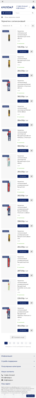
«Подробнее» (24, 393)
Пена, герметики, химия (12, 17)
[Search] (24, 13)
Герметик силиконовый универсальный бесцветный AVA (23, 259)
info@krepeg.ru (8, 380)
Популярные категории (18, 366)
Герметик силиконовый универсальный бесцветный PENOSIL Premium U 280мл (24, 312)
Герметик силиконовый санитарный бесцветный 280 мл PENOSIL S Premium (24, 133)
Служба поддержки (18, 361)
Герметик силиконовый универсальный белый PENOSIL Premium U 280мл (23, 209)
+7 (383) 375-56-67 (9, 375)
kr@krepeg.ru (7, 377)
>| (30, 343)
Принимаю (30, 395)
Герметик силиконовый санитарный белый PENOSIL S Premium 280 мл (24, 84)
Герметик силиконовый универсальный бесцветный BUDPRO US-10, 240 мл (23, 285)
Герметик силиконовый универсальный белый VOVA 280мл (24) (23, 234)
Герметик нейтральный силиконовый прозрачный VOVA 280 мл (23, 34)
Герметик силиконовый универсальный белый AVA (22, 184)
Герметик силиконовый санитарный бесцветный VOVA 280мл (23, 159)
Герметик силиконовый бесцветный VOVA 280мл (23, 59)
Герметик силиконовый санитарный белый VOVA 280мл (24, 109)
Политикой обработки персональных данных (22, 388)
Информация (18, 356)
